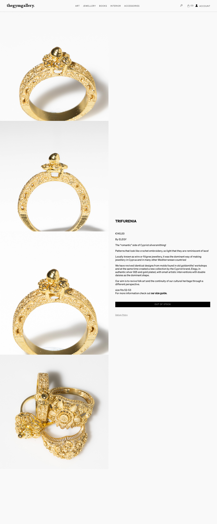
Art (77, 6)
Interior (115, 6)
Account (202, 5)
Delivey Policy (121, 315)
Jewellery (89, 6)
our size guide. (159, 293)
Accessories (132, 6)
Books (103, 6)
